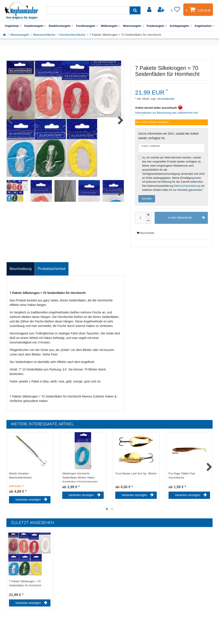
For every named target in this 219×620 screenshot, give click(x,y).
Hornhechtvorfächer (72, 34)
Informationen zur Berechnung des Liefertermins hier (166, 112)
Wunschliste (145, 233)
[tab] (20, 269)
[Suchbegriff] (88, 10)
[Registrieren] (161, 9)
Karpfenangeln (35, 25)
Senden (147, 198)
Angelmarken (204, 25)
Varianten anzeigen (31, 499)
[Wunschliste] (176, 9)
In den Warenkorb (186, 218)
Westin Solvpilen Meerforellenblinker (20, 475)
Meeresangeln (133, 25)
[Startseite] (4, 34)
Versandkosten (165, 98)
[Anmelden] (150, 9)
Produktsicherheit (52, 269)
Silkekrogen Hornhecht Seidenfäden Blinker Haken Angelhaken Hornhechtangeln (80, 477)
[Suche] (135, 10)
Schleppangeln (181, 25)
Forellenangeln (87, 25)
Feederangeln (157, 25)
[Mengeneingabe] (140, 218)
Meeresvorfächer (44, 34)
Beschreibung (21, 269)
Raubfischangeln (61, 25)
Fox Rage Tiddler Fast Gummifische (182, 475)
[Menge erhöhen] (148, 215)
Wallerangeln (110, 25)
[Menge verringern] (148, 221)
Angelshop (13, 25)
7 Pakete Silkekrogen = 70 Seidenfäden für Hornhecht (25, 583)
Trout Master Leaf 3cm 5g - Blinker (136, 473)
